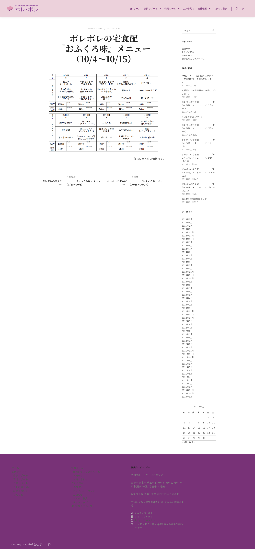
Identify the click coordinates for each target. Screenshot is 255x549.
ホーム (15, 467)
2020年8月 (187, 396)
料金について (20, 490)
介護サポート (20, 483)
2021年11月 (188, 353)
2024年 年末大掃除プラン (194, 198)
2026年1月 (187, 219)
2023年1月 (187, 307)
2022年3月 (187, 340)
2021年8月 (187, 363)
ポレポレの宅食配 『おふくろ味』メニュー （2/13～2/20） (198, 105)
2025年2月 (187, 225)
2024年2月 (187, 265)
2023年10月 (188, 278)
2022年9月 (187, 321)
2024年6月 (187, 252)
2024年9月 (187, 242)
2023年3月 (187, 301)
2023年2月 (187, 304)
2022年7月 (187, 327)
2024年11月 (188, 235)
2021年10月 (188, 357)
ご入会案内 (77, 483)
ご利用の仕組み (22, 487)
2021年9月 (187, 360)
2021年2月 (187, 383)
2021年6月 (187, 370)
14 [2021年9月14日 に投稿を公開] (194, 427)
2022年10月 (188, 317)
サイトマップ (80, 502)
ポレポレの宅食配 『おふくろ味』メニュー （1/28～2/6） (198, 128)
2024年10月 (188, 238)
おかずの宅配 (113, 28)
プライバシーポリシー (85, 490)
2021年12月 (188, 350)
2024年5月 (187, 255)
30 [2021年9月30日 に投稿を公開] (204, 437)
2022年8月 (187, 324)
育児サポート (20, 479)
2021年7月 (187, 367)
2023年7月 (187, 288)
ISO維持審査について (192, 116)
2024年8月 (187, 245)
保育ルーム (187, 55)
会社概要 (76, 487)
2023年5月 (187, 294)
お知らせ (18, 494)
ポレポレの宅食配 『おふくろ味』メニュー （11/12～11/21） (198, 187)
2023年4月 (187, 298)
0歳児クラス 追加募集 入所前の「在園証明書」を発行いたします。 (198, 78)
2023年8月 (187, 284)
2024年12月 (188, 232)
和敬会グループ (82, 506)
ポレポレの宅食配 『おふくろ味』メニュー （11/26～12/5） (198, 172)
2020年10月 (188, 393)
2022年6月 (187, 330)
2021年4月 (187, 376)
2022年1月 (187, 347)
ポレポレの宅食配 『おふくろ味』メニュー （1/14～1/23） (198, 143)
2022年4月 (187, 337)
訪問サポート (188, 48)
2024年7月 (187, 248)
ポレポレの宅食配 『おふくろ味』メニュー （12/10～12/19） (198, 157)
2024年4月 (187, 258)
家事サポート (20, 475)
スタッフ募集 (80, 498)
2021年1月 (187, 386)
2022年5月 (187, 334)
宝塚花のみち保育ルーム (193, 58)
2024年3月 (187, 261)
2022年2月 (187, 344)
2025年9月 (187, 222)
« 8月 (184, 442)
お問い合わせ (80, 479)
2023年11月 (188, 275)
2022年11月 (188, 314)
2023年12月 (188, 271)
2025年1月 (187, 229)
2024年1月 (187, 268)
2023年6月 (187, 291)
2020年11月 (188, 390)
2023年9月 (187, 281)
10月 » (192, 442)
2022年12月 (188, 311)
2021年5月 (187, 373)
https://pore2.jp (143, 520)
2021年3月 (187, 380)
